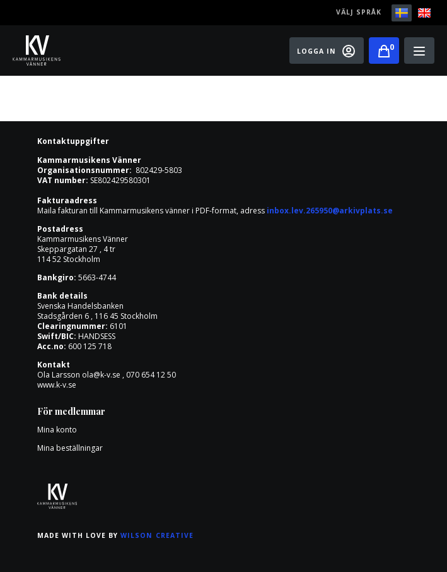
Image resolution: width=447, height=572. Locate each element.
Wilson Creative (157, 535)
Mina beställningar (70, 448)
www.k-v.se (56, 384)
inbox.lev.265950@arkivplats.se (330, 210)
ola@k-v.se (101, 374)
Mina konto (57, 429)
